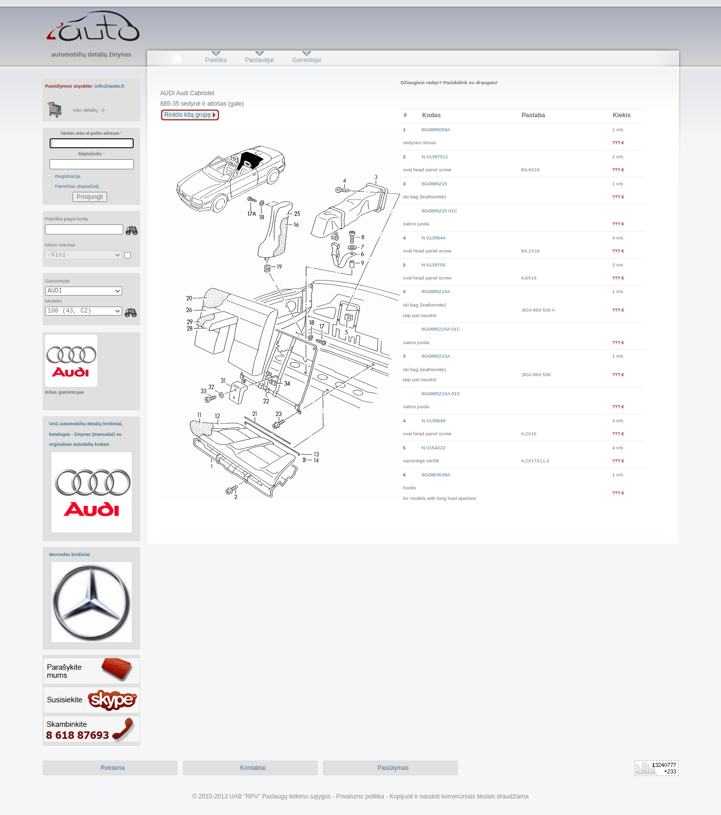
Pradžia (176, 60)
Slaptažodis (91, 153)
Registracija (68, 176)
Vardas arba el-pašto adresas (91, 133)
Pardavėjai (259, 60)
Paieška (216, 60)
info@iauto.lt (109, 86)
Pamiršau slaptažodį (77, 186)
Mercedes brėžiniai (69, 554)
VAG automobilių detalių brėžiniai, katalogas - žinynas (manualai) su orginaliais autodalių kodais (86, 434)
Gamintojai (306, 60)
